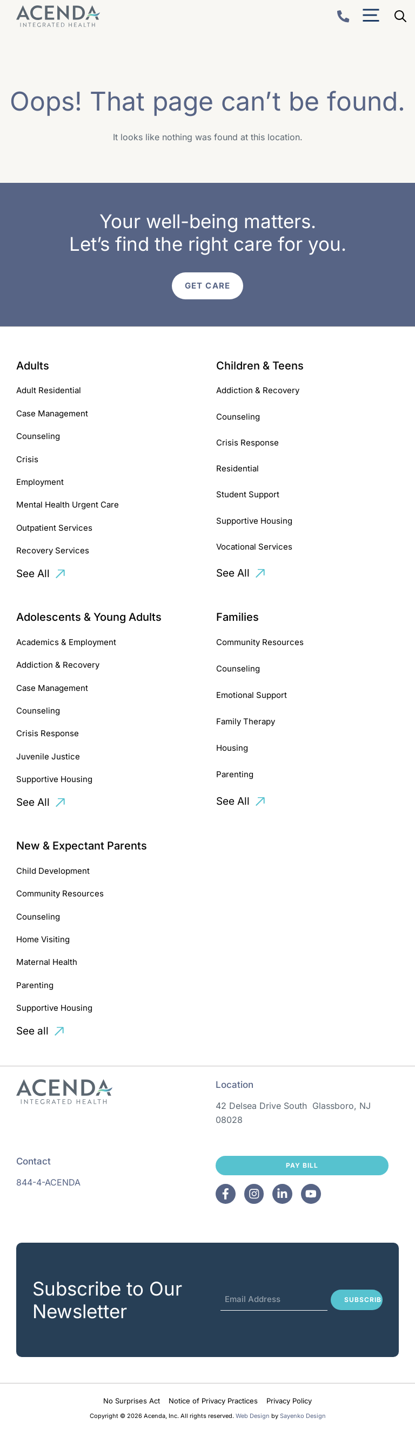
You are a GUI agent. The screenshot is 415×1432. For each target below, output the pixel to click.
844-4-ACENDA (48, 1182)
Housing (232, 748)
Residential (237, 468)
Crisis (27, 459)
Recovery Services (52, 550)
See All (33, 573)
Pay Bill (302, 1165)
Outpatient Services (54, 528)
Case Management (52, 413)
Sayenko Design (303, 1416)
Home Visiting (43, 939)
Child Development (53, 871)
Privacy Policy (289, 1400)
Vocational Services (254, 547)
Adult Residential (48, 390)
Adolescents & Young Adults (89, 617)
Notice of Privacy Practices (213, 1400)
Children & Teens (260, 365)
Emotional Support (251, 695)
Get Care (207, 285)
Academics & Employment (66, 642)
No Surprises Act (131, 1400)
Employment (40, 482)
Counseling (38, 436)
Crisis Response (247, 442)
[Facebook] (226, 1194)
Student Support (247, 494)
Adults (32, 365)
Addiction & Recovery (257, 390)
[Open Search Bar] (400, 16)
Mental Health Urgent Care (67, 504)
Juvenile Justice (48, 756)
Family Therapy (245, 721)
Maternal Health (46, 962)
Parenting (234, 774)
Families (237, 617)
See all (32, 1031)
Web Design (253, 1416)
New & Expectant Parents (81, 845)
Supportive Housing (254, 521)
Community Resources (260, 642)
